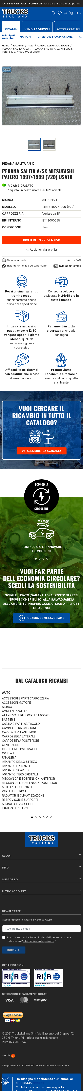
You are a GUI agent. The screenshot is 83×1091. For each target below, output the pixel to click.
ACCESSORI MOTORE (16, 702)
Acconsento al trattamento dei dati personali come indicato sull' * (39, 939)
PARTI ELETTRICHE (14, 791)
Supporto (41, 879)
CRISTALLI (8, 753)
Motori (25, 36)
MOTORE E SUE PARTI (17, 787)
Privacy (40, 1065)
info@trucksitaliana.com (42, 1037)
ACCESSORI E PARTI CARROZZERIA (25, 698)
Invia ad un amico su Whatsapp (24, 266)
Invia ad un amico (67, 266)
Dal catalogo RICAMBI (41, 681)
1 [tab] (36, 559)
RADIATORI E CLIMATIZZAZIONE (23, 795)
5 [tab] (47, 817)
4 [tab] (47, 559)
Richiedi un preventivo (41, 240)
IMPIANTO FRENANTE (16, 766)
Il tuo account (41, 891)
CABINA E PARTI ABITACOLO (21, 723)
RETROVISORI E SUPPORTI (20, 799)
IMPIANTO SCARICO (15, 770)
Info (41, 867)
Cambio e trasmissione (55, 36)
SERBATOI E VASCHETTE (19, 804)
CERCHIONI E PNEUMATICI (19, 749)
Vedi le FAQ (74, 260)
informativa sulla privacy (38, 941)
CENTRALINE (10, 744)
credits (8, 1055)
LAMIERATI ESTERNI (15, 808)
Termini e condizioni (57, 1065)
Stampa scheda (14, 260)
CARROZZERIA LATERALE (18, 736)
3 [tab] (43, 559)
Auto (6, 692)
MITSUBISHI (49, 200)
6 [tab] (51, 817)
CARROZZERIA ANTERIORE (20, 732)
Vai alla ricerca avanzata (41, 450)
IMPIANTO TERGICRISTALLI (20, 774)
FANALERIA (9, 757)
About (41, 855)
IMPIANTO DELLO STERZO (19, 761)
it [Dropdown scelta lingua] (78, 13)
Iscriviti (13, 950)
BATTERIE (8, 719)
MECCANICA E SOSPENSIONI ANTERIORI (29, 778)
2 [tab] (40, 559)
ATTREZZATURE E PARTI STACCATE (26, 715)
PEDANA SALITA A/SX (18, 163)
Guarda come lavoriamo (42, 618)
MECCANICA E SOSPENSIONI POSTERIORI (30, 782)
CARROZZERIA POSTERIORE (21, 740)
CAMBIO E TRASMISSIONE (19, 728)
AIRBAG (7, 707)
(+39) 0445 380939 (30, 1083)
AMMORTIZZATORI (14, 711)
